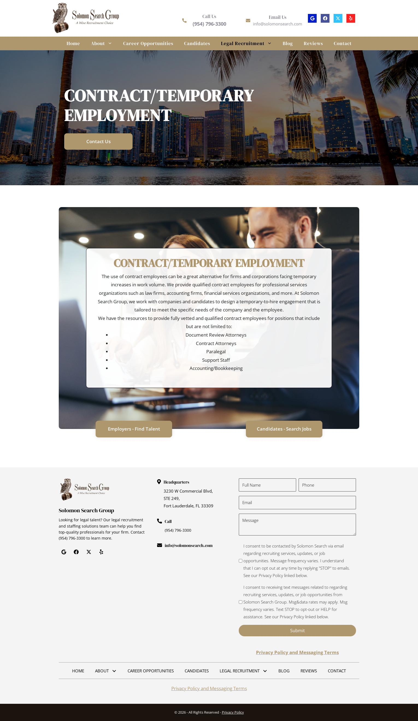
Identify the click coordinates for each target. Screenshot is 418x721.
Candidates (197, 43)
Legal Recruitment (249, 43)
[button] (312, 18)
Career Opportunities (148, 43)
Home (73, 43)
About (104, 43)
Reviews (313, 43)
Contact (343, 43)
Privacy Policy (233, 712)
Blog (288, 43)
